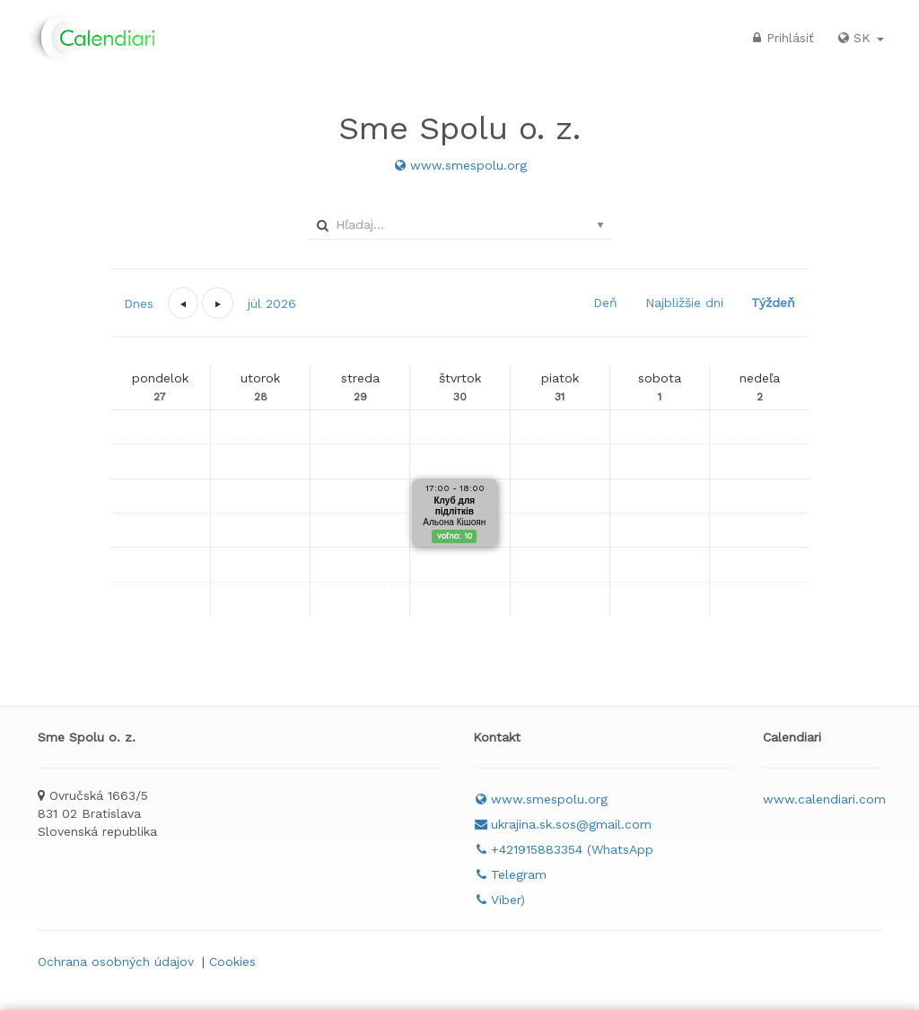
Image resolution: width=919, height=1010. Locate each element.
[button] (183, 303)
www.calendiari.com (824, 799)
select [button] (600, 225)
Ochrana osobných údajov (116, 961)
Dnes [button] (138, 303)
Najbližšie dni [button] (684, 302)
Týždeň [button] (773, 302)
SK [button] (860, 38)
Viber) (499, 899)
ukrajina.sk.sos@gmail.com (562, 824)
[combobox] (457, 224)
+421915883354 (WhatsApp (563, 849)
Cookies (232, 961)
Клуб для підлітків (455, 506)
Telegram (510, 874)
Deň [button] (605, 302)
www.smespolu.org (459, 165)
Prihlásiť (781, 38)
